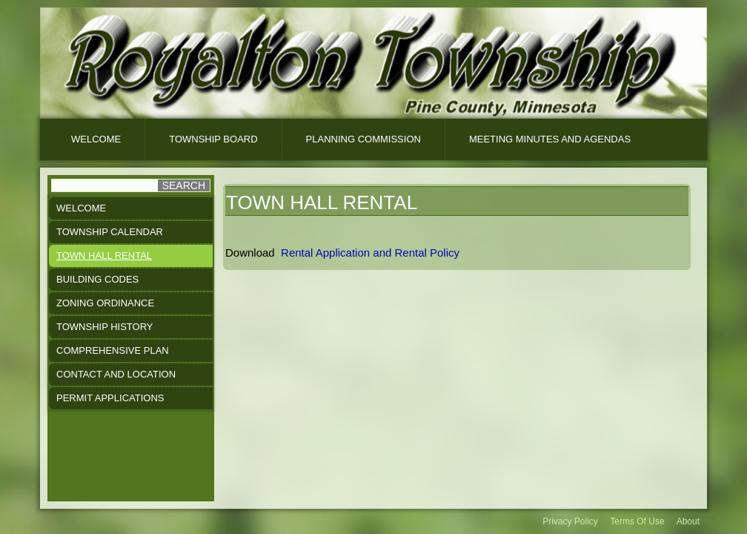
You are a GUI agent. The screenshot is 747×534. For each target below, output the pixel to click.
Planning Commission (363, 139)
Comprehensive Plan (112, 350)
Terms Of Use (637, 521)
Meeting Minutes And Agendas (550, 139)
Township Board (213, 139)
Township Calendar (109, 231)
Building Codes (97, 279)
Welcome (96, 139)
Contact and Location (116, 374)
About (688, 521)
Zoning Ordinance (105, 303)
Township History (104, 326)
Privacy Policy (570, 521)
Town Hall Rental (104, 255)
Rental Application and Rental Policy (371, 252)
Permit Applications (110, 397)
